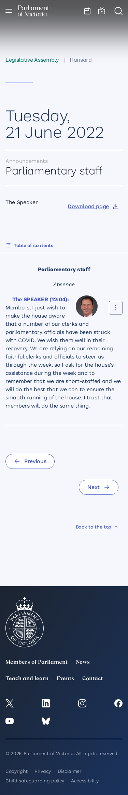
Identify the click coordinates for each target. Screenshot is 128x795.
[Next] (98, 487)
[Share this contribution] (116, 308)
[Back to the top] (97, 526)
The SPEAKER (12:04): (40, 299)
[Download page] (93, 206)
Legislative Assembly (32, 60)
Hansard (81, 60)
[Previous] (30, 461)
